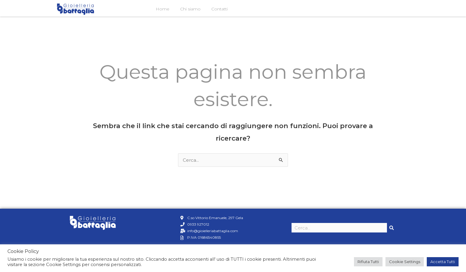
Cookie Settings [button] (404, 261)
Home (162, 9)
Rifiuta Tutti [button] (368, 261)
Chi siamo (190, 9)
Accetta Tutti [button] (442, 261)
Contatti (219, 9)
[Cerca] (391, 227)
